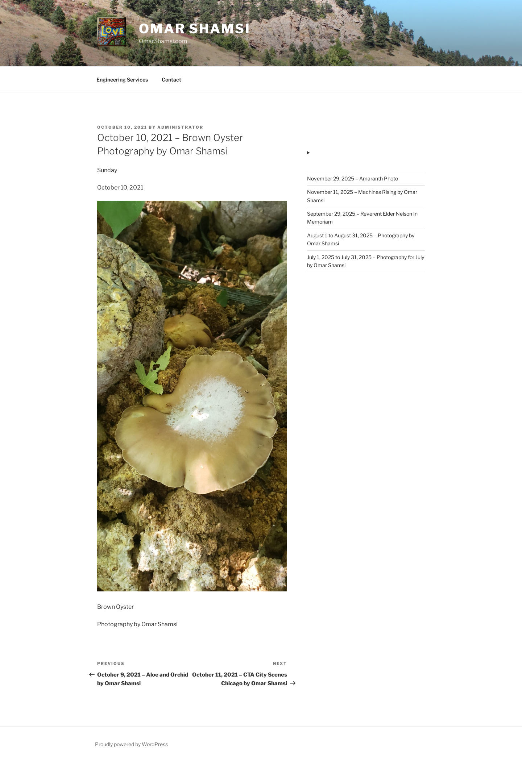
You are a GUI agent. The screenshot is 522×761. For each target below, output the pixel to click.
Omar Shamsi (194, 29)
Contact (171, 79)
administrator (180, 127)
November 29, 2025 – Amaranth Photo (352, 178)
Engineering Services (122, 79)
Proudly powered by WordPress (131, 744)
